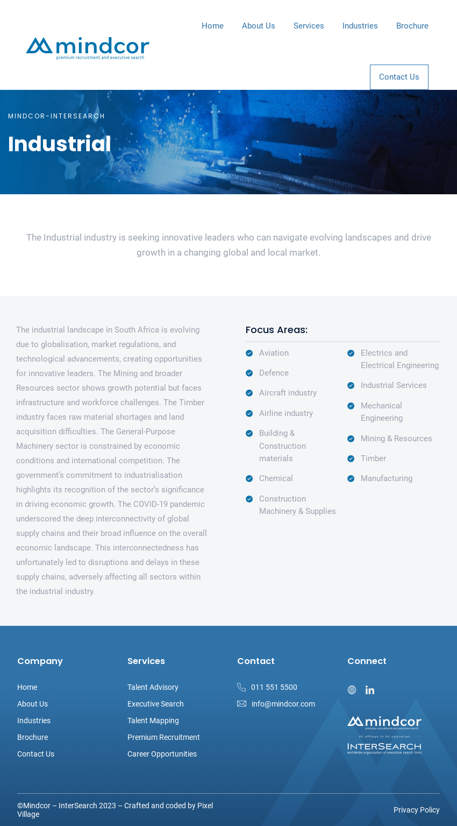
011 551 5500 (274, 687)
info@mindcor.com (283, 704)
